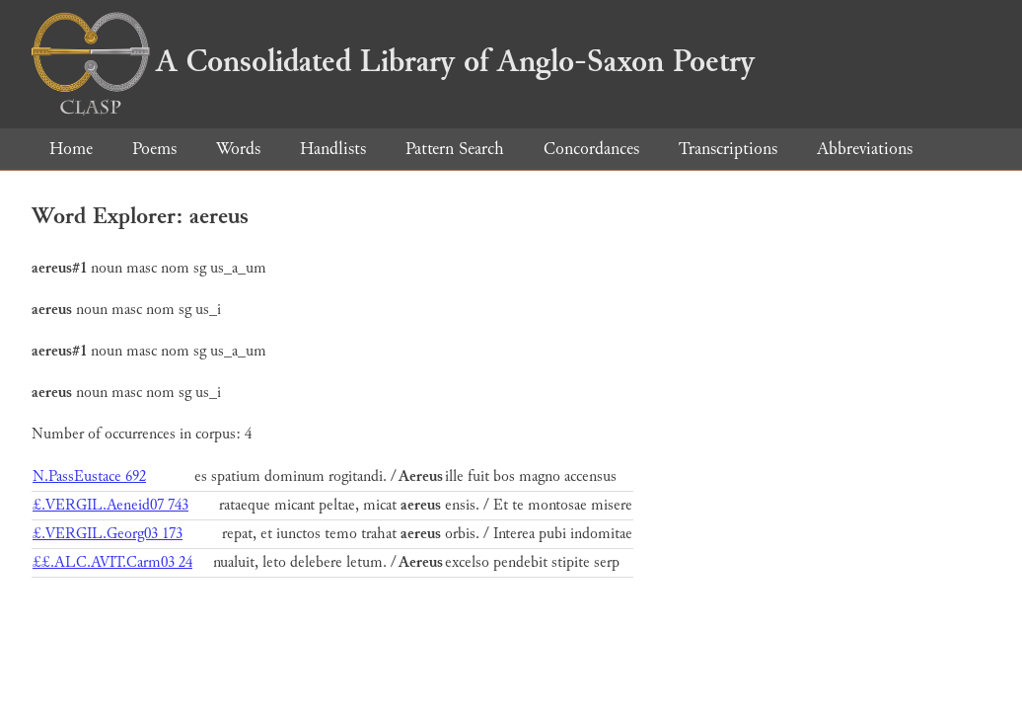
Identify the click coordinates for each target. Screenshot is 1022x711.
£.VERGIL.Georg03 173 (107, 533)
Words (238, 148)
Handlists (333, 148)
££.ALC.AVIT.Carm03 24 (112, 562)
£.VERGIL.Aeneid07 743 (110, 505)
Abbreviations (864, 148)
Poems (154, 148)
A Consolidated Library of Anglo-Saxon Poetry (393, 61)
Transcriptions (728, 148)
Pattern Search (454, 148)
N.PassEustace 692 (89, 476)
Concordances (591, 148)
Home (71, 148)
